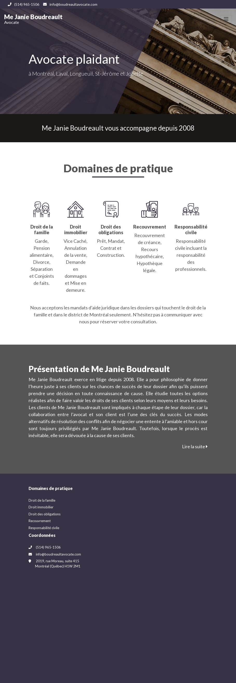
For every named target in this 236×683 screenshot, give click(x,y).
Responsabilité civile (44, 528)
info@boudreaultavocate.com (70, 4)
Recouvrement (40, 521)
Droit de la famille (42, 500)
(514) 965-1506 (23, 4)
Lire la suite (195, 446)
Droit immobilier (41, 507)
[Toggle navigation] (226, 19)
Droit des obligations (44, 514)
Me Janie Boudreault (33, 19)
